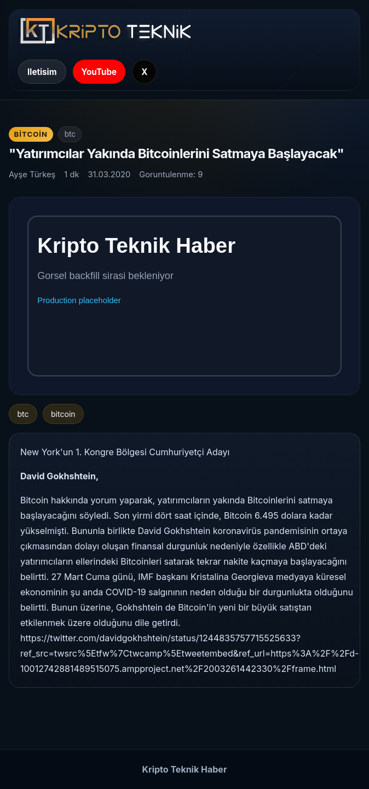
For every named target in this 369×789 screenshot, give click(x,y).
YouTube (99, 72)
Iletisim (42, 72)
